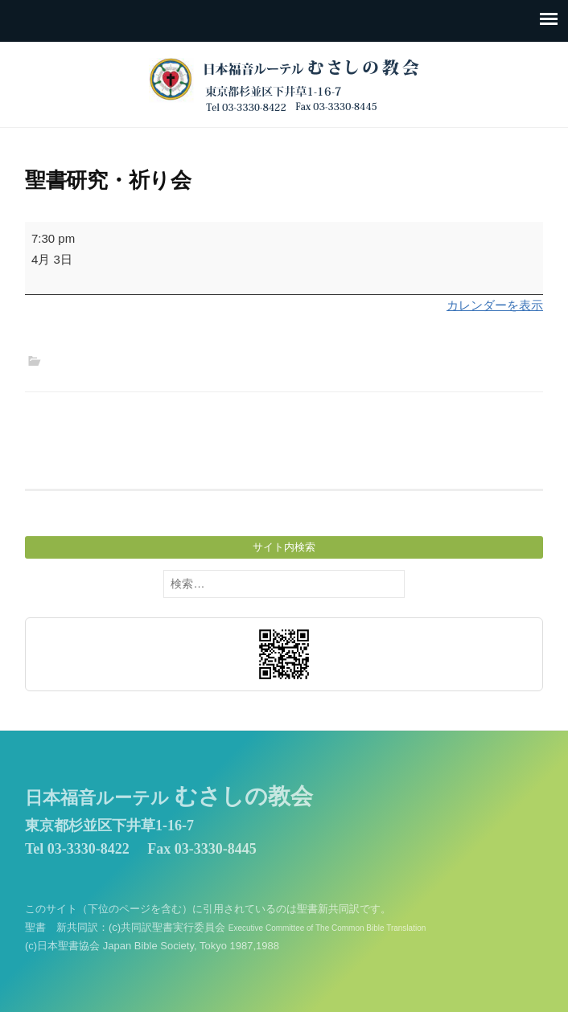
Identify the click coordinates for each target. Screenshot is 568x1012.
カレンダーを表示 (495, 305)
